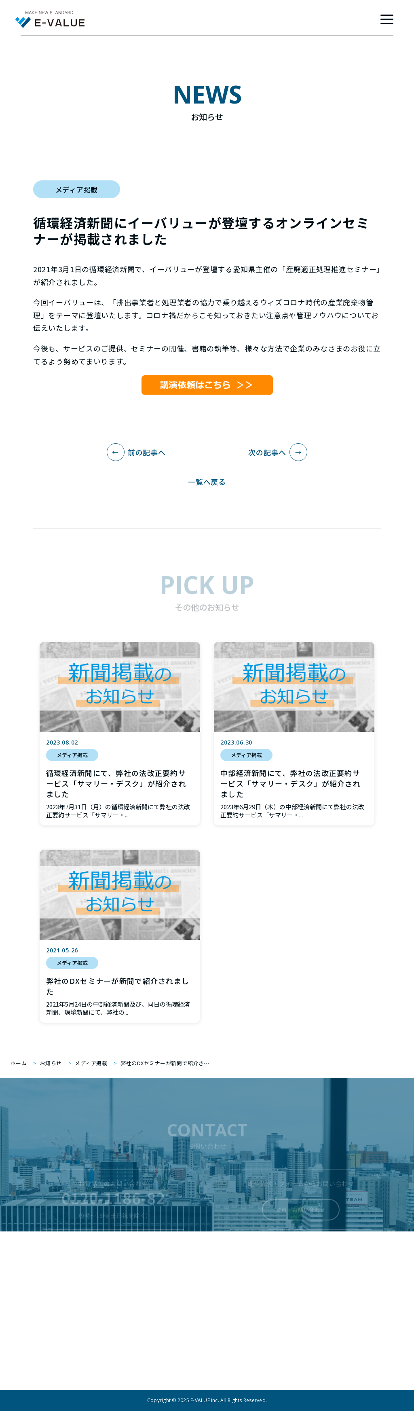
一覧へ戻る (207, 481)
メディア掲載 (76, 189)
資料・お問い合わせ (300, 1214)
